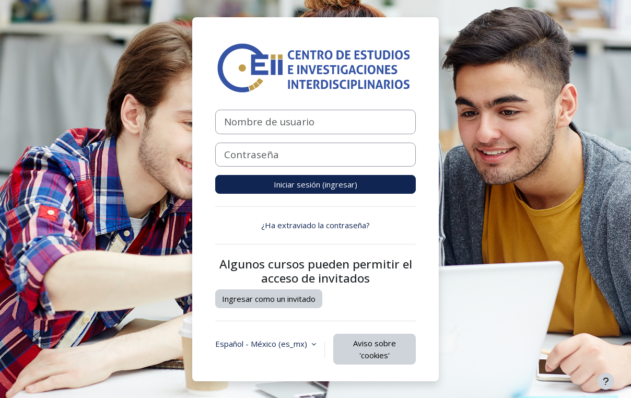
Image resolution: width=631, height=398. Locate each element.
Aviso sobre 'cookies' (374, 349)
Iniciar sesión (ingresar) (315, 184)
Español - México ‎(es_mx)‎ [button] (262, 343)
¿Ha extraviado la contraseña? (315, 225)
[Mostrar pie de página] (606, 381)
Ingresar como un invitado (269, 299)
